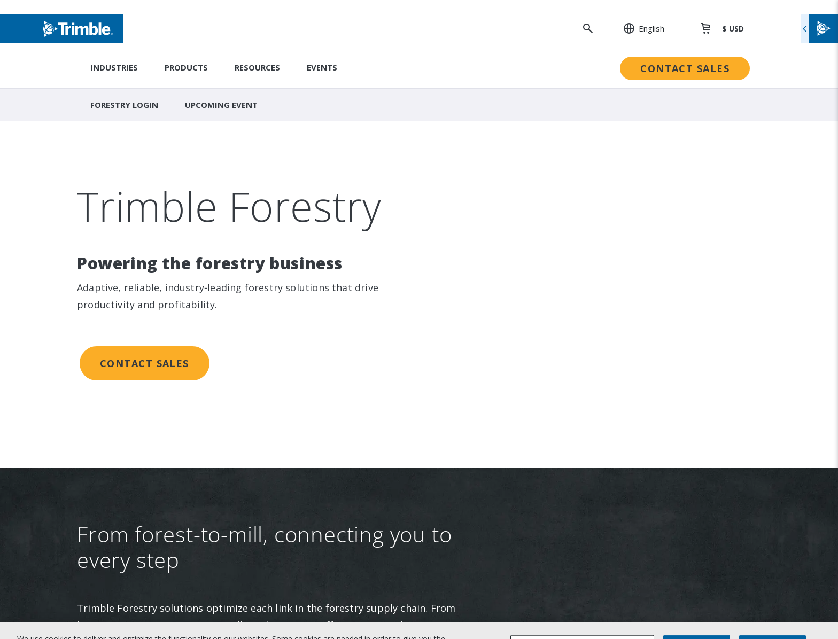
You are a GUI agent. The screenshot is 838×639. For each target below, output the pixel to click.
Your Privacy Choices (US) (641, 593)
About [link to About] (131, 204)
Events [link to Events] (133, 248)
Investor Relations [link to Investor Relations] (155, 226)
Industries (114, 67)
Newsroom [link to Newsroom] (141, 270)
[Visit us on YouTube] (188, 445)
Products (186, 67)
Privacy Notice (620, 557)
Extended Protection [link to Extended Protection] (633, 270)
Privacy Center (620, 539)
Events (322, 67)
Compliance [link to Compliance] (456, 314)
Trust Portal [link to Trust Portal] (458, 358)
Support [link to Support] (608, 204)
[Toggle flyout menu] (819, 28)
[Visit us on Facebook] (168, 445)
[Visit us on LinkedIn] (127, 445)
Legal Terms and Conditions (647, 502)
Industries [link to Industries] (296, 204)
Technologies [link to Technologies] (303, 292)
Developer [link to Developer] (613, 336)
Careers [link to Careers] (135, 314)
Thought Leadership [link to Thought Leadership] (631, 292)
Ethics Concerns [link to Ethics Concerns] (465, 336)
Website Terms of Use (636, 521)
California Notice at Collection (652, 575)
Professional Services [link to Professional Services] (634, 248)
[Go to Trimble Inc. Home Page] (172, 518)
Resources (257, 67)
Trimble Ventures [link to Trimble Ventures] (468, 292)
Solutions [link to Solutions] (294, 226)
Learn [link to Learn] (604, 314)
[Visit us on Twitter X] (209, 445)
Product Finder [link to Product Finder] (305, 314)
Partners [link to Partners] (136, 292)
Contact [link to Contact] (134, 336)
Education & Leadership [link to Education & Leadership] (480, 248)
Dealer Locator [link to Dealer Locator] (621, 226)
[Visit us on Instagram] (148, 445)
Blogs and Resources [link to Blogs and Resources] (633, 358)
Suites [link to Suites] (289, 248)
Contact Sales (685, 68)
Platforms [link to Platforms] (296, 270)
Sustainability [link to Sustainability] (460, 204)
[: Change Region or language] (638, 28)
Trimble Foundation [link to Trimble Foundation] (472, 270)
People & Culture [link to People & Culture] (467, 226)
